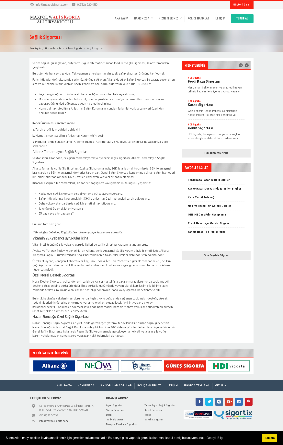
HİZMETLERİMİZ (168, 18)
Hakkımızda (141, 18)
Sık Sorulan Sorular (115, 385)
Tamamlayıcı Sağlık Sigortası (160, 405)
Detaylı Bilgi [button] (215, 437)
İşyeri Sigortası (114, 405)
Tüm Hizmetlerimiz (216, 153)
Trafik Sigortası (114, 419)
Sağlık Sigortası (115, 410)
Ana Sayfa (34, 48)
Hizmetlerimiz (53, 48)
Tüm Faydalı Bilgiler (216, 255)
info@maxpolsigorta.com (53, 421)
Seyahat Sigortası (154, 419)
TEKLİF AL (242, 18)
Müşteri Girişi (241, 4)
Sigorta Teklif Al (197, 385)
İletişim (218, 18)
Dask (109, 415)
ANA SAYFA (118, 18)
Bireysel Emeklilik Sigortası (121, 424)
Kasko (147, 415)
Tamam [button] (270, 437)
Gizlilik (221, 385)
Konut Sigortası (153, 410)
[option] (216, 86)
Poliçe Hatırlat (196, 18)
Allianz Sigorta (74, 48)
